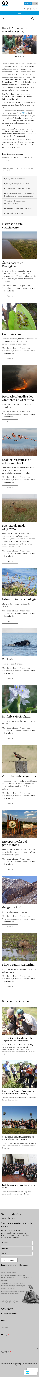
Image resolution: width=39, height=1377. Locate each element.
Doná (35, 3)
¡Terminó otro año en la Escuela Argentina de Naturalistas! (17, 1039)
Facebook (25, 8)
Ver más (10, 296)
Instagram (28, 8)
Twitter (33, 8)
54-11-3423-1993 (8, 1288)
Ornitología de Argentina (19, 776)
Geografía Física (13, 907)
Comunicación (12, 334)
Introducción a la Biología (19, 599)
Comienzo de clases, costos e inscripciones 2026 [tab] (15, 202)
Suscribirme (9, 1260)
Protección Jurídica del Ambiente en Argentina (18, 398)
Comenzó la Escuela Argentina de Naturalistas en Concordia (18, 1138)
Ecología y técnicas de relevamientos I (16, 461)
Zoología (8, 659)
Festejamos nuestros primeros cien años (18, 1186)
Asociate (28, 3)
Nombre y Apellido (8, 1313)
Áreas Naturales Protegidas (12, 264)
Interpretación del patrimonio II (14, 843)
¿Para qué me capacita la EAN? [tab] (16, 183)
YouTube (36, 8)
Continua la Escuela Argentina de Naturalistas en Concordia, (18, 1092)
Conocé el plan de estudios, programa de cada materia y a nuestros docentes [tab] (19, 194)
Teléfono (4, 1328)
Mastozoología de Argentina (13, 527)
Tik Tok (30, 8)
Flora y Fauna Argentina (18, 965)
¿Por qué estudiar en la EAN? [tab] (15, 178)
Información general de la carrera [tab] (17, 188)
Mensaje (4, 1335)
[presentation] (17, 1358)
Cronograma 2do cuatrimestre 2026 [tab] (18, 208)
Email (3, 1320)
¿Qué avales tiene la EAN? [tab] (14, 213)
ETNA (24, 113)
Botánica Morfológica (16, 717)
